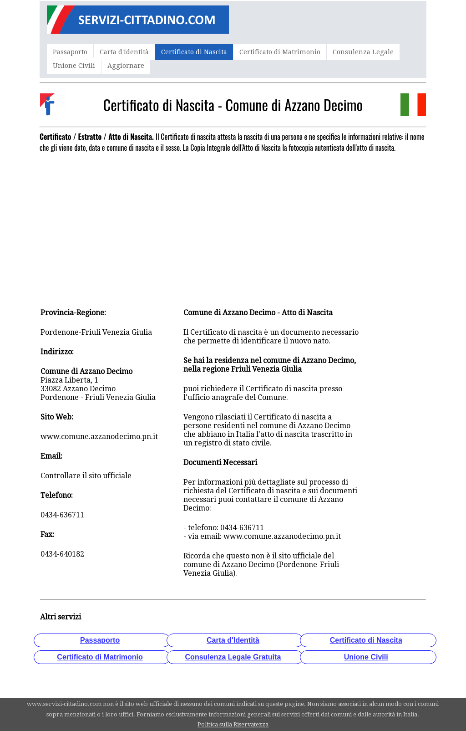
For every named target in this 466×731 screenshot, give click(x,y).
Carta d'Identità (124, 52)
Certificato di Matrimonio (279, 52)
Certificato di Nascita (194, 52)
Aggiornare (125, 65)
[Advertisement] (233, 220)
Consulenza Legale (363, 52)
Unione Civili (74, 65)
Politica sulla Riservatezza (233, 724)
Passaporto (70, 52)
